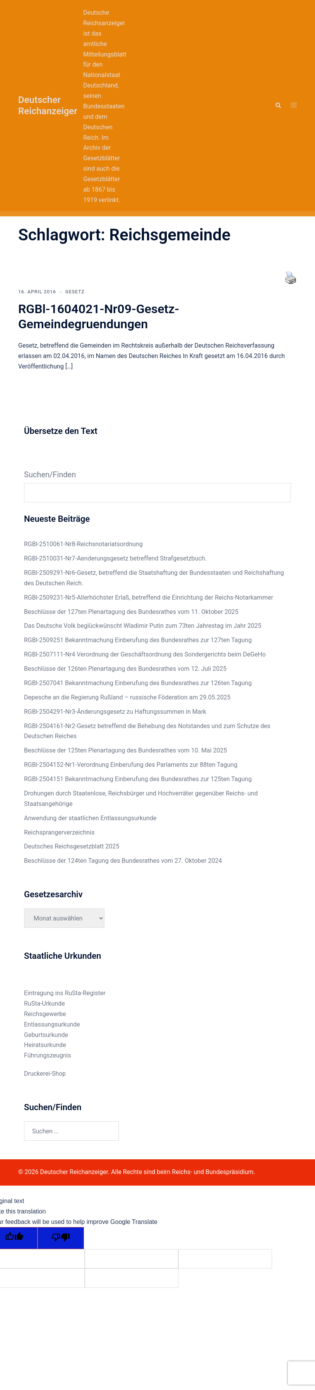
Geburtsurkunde (46, 1035)
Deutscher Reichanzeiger (47, 105)
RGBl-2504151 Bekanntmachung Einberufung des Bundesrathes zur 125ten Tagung (138, 779)
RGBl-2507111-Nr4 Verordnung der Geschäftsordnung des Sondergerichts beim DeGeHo (145, 654)
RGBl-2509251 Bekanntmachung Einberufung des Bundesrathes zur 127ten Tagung (138, 640)
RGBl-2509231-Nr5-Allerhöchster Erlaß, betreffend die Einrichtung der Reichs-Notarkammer (148, 597)
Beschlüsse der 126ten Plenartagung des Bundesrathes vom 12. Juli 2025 (125, 668)
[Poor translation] (61, 1238)
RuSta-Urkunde (44, 1003)
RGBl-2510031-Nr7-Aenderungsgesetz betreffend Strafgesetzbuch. (115, 558)
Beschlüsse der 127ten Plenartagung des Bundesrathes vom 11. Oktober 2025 (131, 611)
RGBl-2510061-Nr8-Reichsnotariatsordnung (83, 544)
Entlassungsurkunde (52, 1024)
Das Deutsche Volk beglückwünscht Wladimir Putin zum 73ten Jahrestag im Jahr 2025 (142, 625)
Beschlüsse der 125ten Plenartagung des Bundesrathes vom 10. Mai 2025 (125, 750)
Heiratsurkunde (45, 1045)
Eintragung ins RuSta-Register (65, 993)
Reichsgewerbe (45, 1014)
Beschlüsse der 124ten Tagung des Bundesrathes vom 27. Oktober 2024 (123, 860)
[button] (278, 106)
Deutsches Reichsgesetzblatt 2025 (71, 846)
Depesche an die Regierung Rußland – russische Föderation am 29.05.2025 (127, 697)
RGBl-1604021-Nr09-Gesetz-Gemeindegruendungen (98, 316)
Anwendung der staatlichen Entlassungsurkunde (90, 818)
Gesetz (75, 292)
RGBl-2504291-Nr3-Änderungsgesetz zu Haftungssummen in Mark (115, 711)
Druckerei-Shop (45, 1073)
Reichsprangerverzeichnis (59, 832)
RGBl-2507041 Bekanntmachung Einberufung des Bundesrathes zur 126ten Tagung (138, 683)
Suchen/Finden (50, 474)
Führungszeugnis (47, 1055)
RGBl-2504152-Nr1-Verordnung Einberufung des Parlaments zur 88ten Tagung (130, 764)
